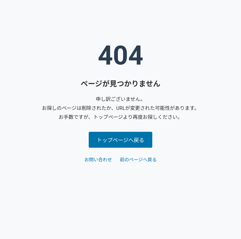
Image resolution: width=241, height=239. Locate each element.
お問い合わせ (98, 159)
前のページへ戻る (138, 159)
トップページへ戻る (120, 140)
